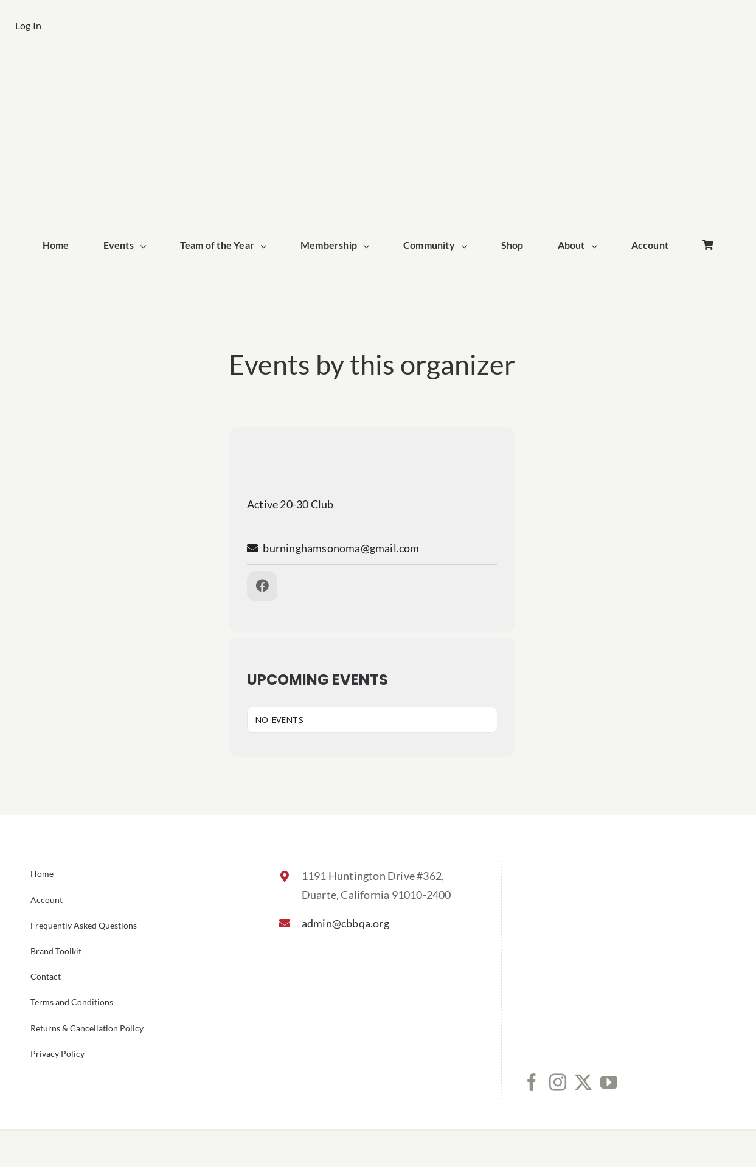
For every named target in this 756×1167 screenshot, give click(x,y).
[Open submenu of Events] (146, 246)
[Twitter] (583, 1082)
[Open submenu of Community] (467, 246)
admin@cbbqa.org (345, 923)
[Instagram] (557, 1082)
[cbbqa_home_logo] (378, 70)
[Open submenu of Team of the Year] (266, 246)
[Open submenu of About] (597, 246)
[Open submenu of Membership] (369, 246)
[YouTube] (608, 1082)
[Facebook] (531, 1082)
